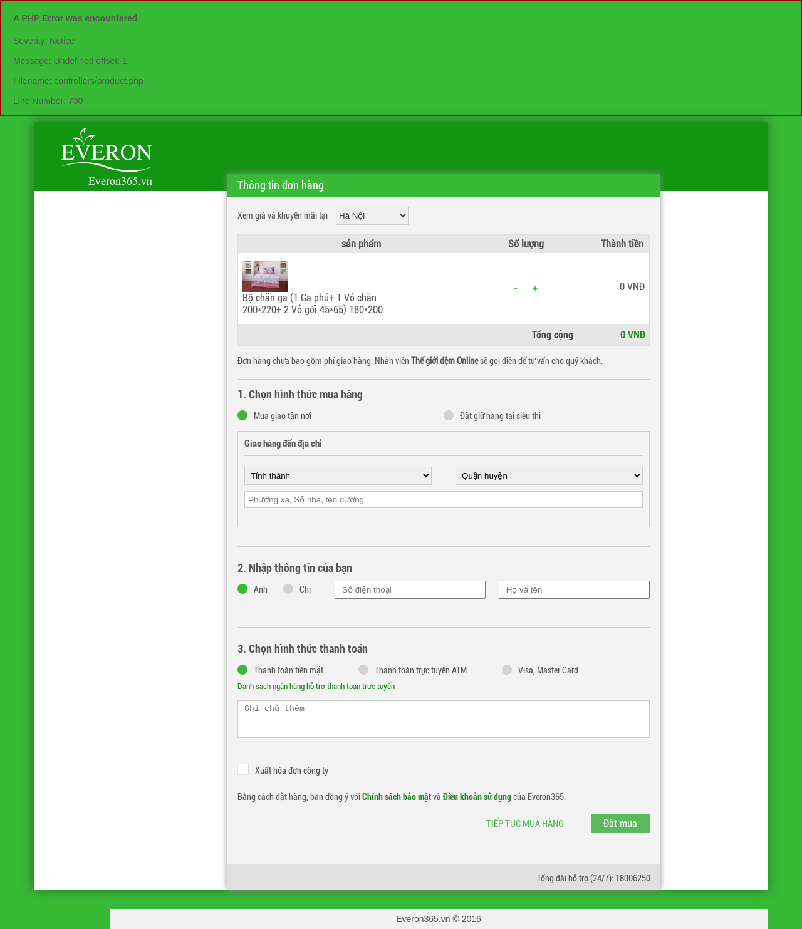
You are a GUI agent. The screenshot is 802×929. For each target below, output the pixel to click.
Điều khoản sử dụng (477, 797)
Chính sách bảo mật (396, 797)
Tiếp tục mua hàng (525, 823)
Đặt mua (620, 823)
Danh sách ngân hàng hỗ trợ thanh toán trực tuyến (316, 686)
